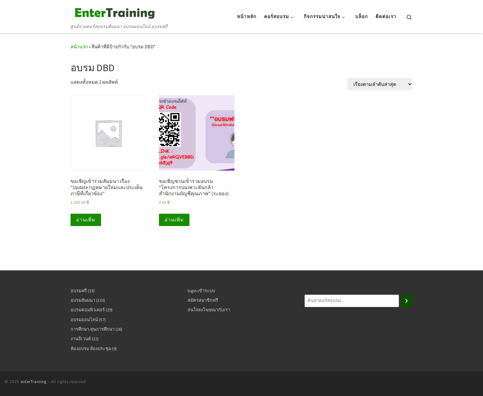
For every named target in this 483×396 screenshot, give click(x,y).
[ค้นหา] (406, 301)
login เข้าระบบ (201, 290)
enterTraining (34, 381)
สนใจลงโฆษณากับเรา (209, 310)
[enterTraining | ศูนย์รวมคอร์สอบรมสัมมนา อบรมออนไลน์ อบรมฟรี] (114, 12)
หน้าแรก (79, 47)
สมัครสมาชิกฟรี (203, 300)
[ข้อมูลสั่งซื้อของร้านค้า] (379, 84)
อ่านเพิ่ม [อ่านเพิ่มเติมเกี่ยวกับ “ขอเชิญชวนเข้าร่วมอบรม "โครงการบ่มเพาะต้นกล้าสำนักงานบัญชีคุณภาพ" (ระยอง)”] (174, 219)
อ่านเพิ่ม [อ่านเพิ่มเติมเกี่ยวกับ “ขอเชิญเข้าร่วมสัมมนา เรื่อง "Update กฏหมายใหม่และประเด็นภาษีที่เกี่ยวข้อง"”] (85, 219)
